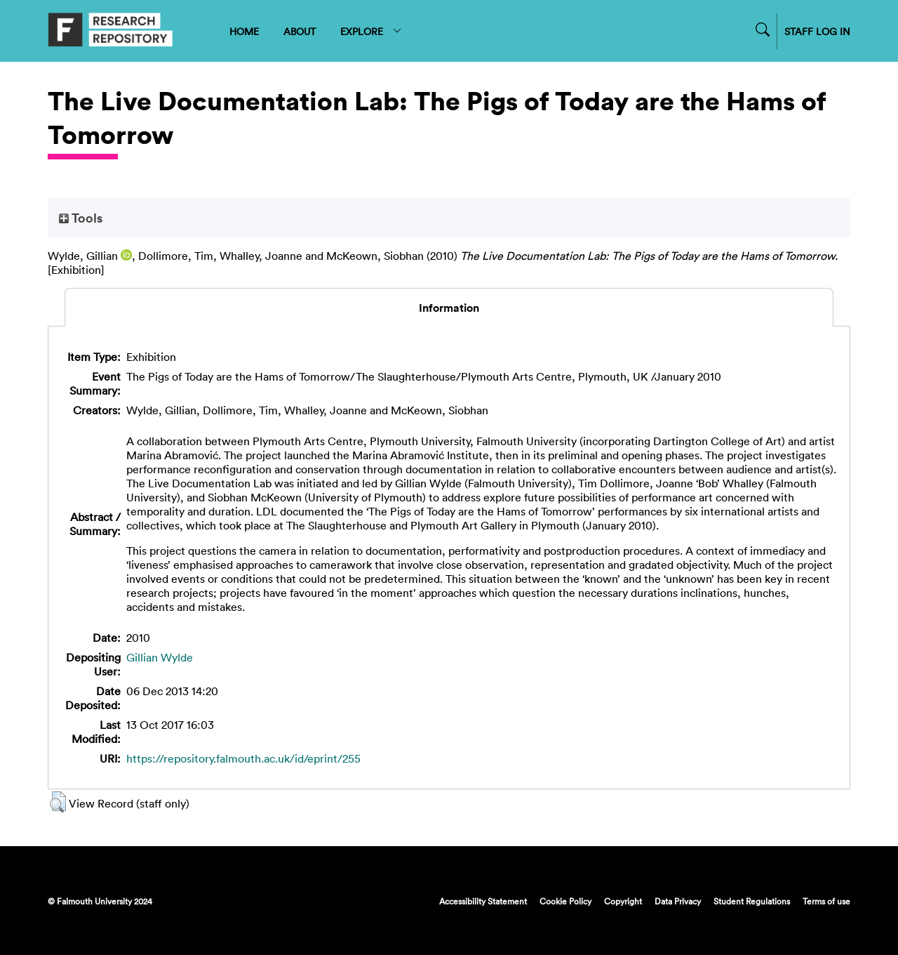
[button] (58, 801)
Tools (80, 217)
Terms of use (826, 901)
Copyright (623, 901)
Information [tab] (449, 307)
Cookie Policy (565, 901)
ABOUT (299, 31)
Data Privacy (678, 901)
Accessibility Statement (483, 901)
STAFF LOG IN (817, 31)
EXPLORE (371, 31)
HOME (244, 31)
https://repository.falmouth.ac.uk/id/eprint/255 (243, 758)
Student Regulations (751, 901)
